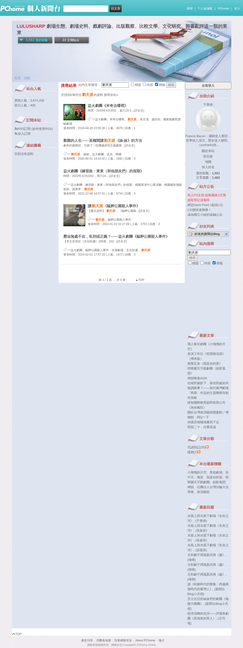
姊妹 (86, 154)
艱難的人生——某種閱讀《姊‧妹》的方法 (102, 140)
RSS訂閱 (24, 129)
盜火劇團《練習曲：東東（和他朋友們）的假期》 (103, 171)
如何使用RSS (42, 129)
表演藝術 (203, 492)
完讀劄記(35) (196, 447)
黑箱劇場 (216, 472)
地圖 (208, 162)
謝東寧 (76, 189)
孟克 (110, 154)
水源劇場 (117, 250)
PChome (223, 8)
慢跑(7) (192, 452)
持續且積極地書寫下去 (203, 422)
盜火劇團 (101, 119)
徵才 (162, 640)
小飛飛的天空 (196, 472)
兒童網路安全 (123, 640)
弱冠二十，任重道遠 (201, 427)
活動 (27, 78)
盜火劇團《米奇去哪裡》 (108, 105)
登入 (237, 8)
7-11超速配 (205, 8)
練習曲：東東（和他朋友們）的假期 (108, 184)
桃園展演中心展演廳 (148, 184)
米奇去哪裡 (117, 119)
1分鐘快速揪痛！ (199, 210)
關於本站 (208, 151)
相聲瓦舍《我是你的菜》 (204, 363)
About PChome (145, 640)
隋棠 (200, 477)
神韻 (190, 487)
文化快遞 (132, 250)
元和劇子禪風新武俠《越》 (206, 555)
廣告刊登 (87, 640)
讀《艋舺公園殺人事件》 (114, 206)
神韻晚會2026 (197, 378)
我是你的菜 (214, 477)
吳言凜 (144, 119)
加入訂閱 (24, 133)
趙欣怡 (156, 119)
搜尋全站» (111, 95)
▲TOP (139, 280)
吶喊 (118, 154)
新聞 (190, 8)
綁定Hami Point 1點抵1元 (205, 205)
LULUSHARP (31, 26)
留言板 (208, 156)
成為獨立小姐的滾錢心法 (204, 214)
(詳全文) (139, 110)
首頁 (17, 78)
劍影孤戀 (219, 482)
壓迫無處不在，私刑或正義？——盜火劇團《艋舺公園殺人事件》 (116, 236)
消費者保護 (103, 640)
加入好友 (208, 167)
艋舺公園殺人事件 (119, 219)
